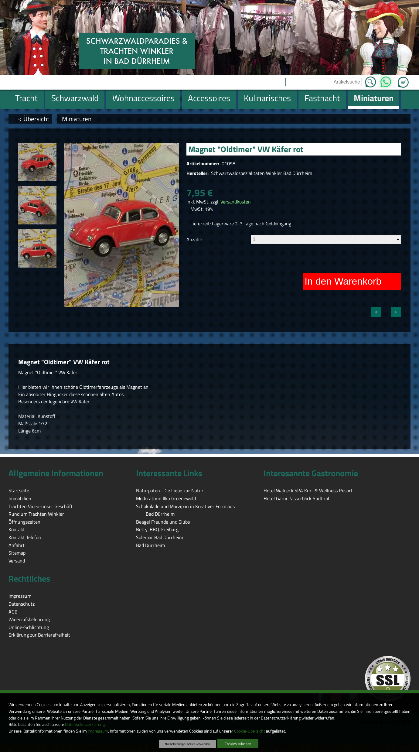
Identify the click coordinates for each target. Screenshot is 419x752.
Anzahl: (194, 239)
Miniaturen (76, 119)
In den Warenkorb (343, 281)
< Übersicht (33, 119)
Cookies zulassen (238, 744)
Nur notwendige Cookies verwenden (187, 743)
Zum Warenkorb (403, 78)
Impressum (98, 731)
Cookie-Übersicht (249, 731)
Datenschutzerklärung (85, 724)
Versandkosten (235, 201)
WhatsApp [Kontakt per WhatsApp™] (385, 80)
